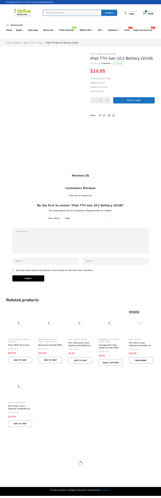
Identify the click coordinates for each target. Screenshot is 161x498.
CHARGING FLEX (106, 339)
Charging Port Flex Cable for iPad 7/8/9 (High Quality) (108, 347)
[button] (20, 360)
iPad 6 (53, 339)
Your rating (54, 218)
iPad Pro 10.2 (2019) (106, 54)
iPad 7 (41, 43)
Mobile (17, 43)
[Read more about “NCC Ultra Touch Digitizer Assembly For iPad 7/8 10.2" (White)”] (141, 360)
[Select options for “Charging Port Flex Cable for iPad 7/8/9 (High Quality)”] (111, 363)
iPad (33, 43)
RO (15, 341)
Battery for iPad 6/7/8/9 (50, 345)
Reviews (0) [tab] (80, 175)
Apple (26, 43)
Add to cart (134, 100)
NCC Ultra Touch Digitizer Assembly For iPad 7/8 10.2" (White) (140, 345)
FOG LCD (12, 339)
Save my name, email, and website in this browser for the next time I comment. (54, 270)
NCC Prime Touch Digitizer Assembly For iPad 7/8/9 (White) (19, 408)
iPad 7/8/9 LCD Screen (19, 345)
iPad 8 (25, 339)
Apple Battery (44, 339)
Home (9, 43)
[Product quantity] (100, 100)
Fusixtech (105, 490)
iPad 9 (10, 341)
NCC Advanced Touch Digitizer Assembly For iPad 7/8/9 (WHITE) (79, 345)
